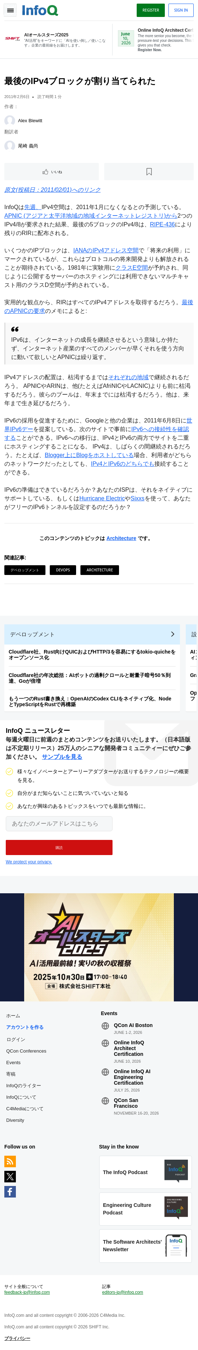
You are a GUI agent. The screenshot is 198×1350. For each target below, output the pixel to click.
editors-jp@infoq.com (122, 1292)
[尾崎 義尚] (9, 146)
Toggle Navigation (10, 10)
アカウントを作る (25, 1027)
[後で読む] (149, 171)
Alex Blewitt (30, 120)
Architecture (121, 538)
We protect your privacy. (29, 861)
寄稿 (11, 1074)
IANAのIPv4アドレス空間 (105, 250)
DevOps (63, 569)
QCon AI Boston (133, 1025)
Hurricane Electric (102, 498)
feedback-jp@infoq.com (27, 1292)
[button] (59, 847)
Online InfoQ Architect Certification (129, 1048)
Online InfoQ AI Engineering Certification (132, 1077)
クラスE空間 (131, 268)
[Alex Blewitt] (9, 120)
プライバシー (17, 1338)
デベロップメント (24, 569)
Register (150, 10)
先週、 (32, 207)
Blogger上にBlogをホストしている (89, 455)
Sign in (181, 10)
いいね (56, 171)
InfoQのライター (23, 1085)
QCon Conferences (26, 1051)
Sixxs (137, 498)
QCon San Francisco (126, 1103)
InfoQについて (21, 1097)
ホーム (13, 1015)
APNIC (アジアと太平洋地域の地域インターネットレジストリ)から (90, 216)
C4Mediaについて (25, 1108)
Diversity (15, 1120)
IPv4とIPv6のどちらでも (122, 464)
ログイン (15, 1039)
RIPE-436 (162, 224)
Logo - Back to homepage (40, 9)
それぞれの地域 (128, 377)
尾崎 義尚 (28, 146)
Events (13, 1062)
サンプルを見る (62, 757)
